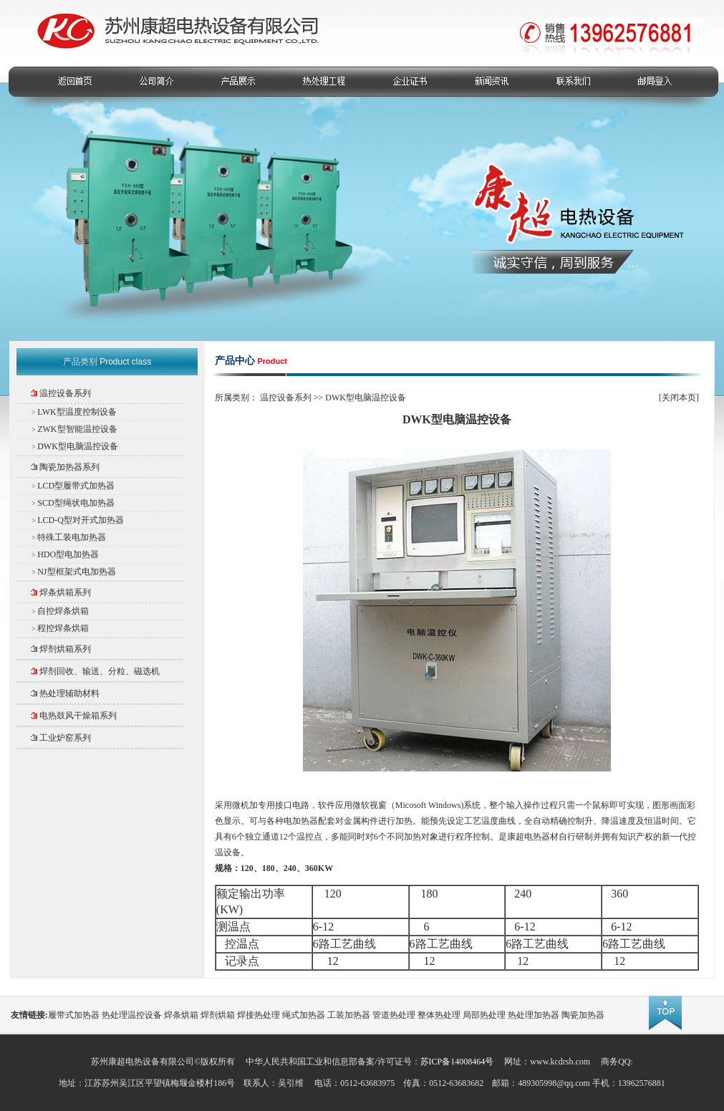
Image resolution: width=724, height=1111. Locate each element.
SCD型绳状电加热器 (75, 503)
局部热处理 (484, 1015)
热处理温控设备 (132, 1015)
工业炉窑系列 (65, 738)
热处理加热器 (533, 1015)
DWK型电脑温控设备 (77, 446)
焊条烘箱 (181, 1015)
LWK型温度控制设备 (76, 412)
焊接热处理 (258, 1015)
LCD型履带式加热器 (76, 486)
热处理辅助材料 (69, 693)
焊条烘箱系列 (65, 592)
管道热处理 (393, 1015)
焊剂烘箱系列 (65, 649)
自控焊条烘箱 (63, 611)
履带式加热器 (74, 1015)
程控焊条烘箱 (63, 628)
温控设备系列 (65, 393)
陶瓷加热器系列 (69, 467)
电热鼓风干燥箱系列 (78, 716)
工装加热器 (348, 1015)
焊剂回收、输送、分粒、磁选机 (99, 671)
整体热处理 (438, 1015)
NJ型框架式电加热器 (76, 572)
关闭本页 (679, 398)
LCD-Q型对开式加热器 (80, 520)
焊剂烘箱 (218, 1015)
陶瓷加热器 (582, 1015)
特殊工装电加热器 (71, 537)
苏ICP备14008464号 (457, 1062)
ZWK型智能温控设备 (77, 429)
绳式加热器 (303, 1015)
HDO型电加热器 (68, 554)
